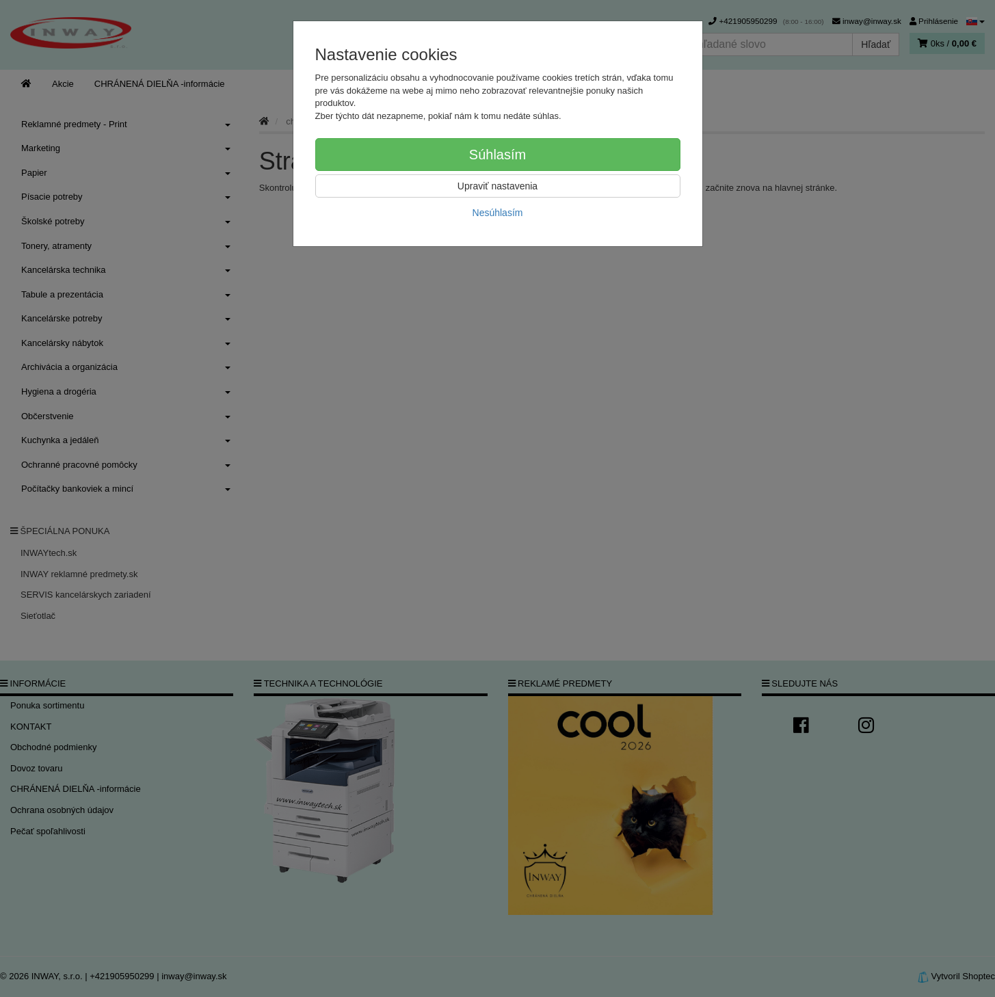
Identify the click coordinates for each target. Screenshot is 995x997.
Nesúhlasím (498, 212)
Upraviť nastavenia (497, 186)
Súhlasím (497, 154)
